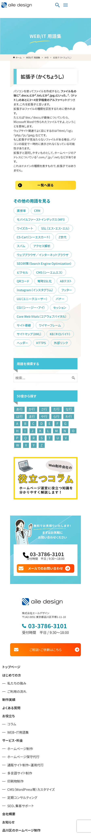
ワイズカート (72, 184)
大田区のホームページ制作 (21, 784)
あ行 (10, 356)
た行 (47, 356)
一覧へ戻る (45, 149)
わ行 (47, 363)
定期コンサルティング (22, 743)
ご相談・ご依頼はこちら (45, 595)
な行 (60, 356)
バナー (51, 246)
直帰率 (12, 175)
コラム (11, 670)
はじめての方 (11, 621)
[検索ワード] (46, 324)
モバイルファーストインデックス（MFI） (32, 184)
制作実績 (8, 645)
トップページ (11, 613)
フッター (77, 237)
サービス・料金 (12, 686)
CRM (28, 175)
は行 (72, 356)
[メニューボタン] (85, 5)
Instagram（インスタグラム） (46, 237)
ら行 (35, 363)
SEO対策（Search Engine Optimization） (35, 219)
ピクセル (76, 219)
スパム (28, 202)
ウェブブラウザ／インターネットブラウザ (33, 210)
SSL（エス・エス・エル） (22, 193)
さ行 (35, 356)
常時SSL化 (70, 228)
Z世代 (12, 202)
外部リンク (15, 290)
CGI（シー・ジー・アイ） (22, 254)
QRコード (48, 228)
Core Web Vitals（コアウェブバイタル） (33, 263)
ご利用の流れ (16, 637)
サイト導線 (73, 263)
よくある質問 (11, 653)
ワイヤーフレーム (19, 272)
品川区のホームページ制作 (21, 776)
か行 (23, 356)
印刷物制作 (15, 727)
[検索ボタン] (77, 5)
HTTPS (61, 281)
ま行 (10, 363)
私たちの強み (16, 629)
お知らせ (8, 768)
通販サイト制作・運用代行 (25, 711)
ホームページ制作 (20, 694)
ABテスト (14, 237)
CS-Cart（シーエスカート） (61, 193)
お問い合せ (10, 792)
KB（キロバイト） (18, 281)
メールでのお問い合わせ (45, 514)
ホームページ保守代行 (23, 702)
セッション (50, 254)
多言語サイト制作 (19, 719)
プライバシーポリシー (17, 800)
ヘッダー (42, 281)
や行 (22, 363)
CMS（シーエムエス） (21, 228)
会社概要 (8, 759)
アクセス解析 (49, 202)
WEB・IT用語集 (18, 678)
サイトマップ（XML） (50, 272)
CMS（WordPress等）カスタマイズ (31, 735)
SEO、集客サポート (20, 751)
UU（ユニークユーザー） (23, 246)
